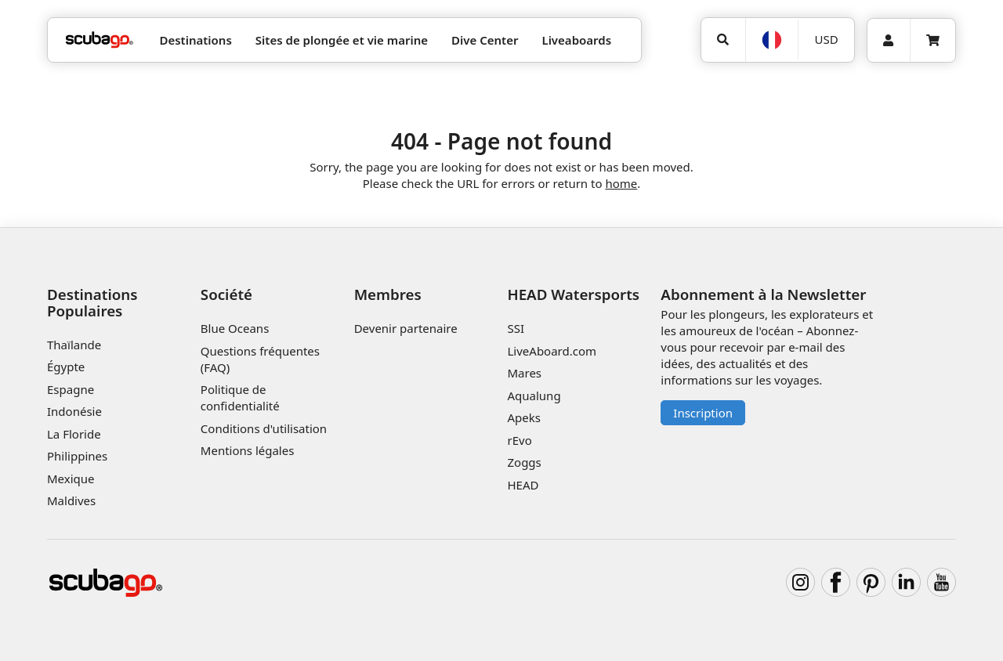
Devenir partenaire (406, 328)
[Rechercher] (723, 40)
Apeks (523, 417)
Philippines (77, 456)
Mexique (71, 478)
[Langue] (771, 40)
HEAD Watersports (573, 294)
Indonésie (74, 411)
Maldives (71, 500)
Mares (524, 373)
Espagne (70, 389)
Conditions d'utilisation (265, 428)
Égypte (66, 366)
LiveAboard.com (551, 351)
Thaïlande (74, 344)
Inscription (703, 413)
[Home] (99, 40)
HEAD (522, 485)
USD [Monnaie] (826, 39)
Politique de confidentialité (240, 397)
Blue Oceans (235, 328)
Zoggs (524, 462)
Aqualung (533, 395)
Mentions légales (248, 450)
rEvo (519, 440)
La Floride (74, 434)
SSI (515, 328)
